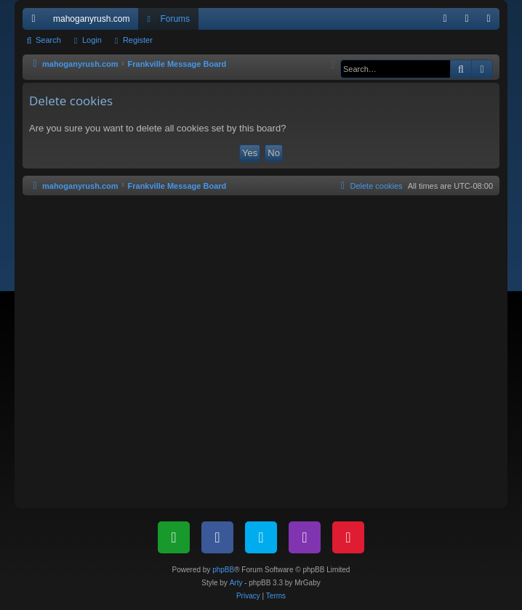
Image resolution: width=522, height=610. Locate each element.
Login (92, 40)
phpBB (223, 570)
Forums (175, 19)
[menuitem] (445, 19)
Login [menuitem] (470, 22)
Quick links (36, 22)
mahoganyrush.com (91, 19)
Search (48, 40)
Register (138, 40)
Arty (236, 583)
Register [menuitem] (491, 22)
